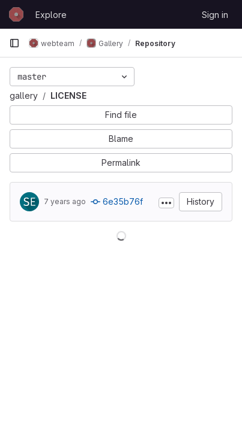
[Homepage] (16, 14)
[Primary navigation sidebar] (14, 43)
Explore (51, 15)
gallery (24, 95)
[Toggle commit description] (166, 203)
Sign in (215, 15)
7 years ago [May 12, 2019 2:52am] (65, 201)
